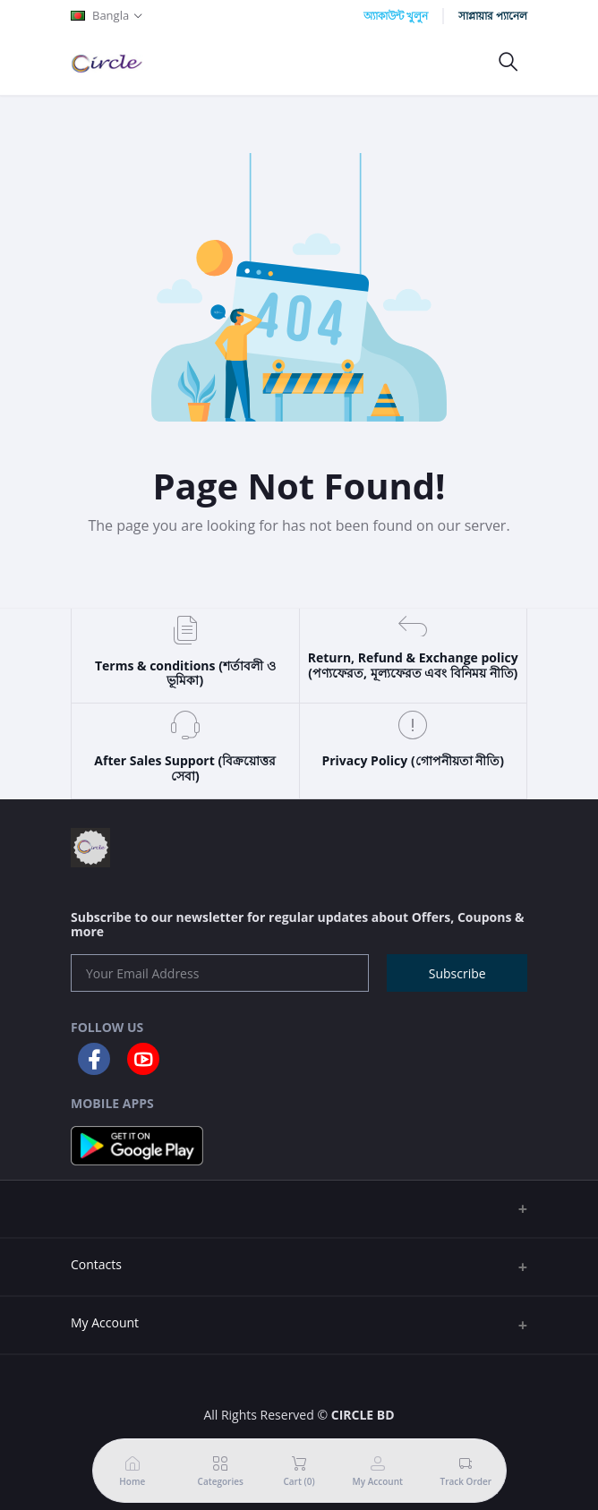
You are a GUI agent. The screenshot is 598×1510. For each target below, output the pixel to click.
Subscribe (457, 973)
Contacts (96, 1264)
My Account (105, 1322)
